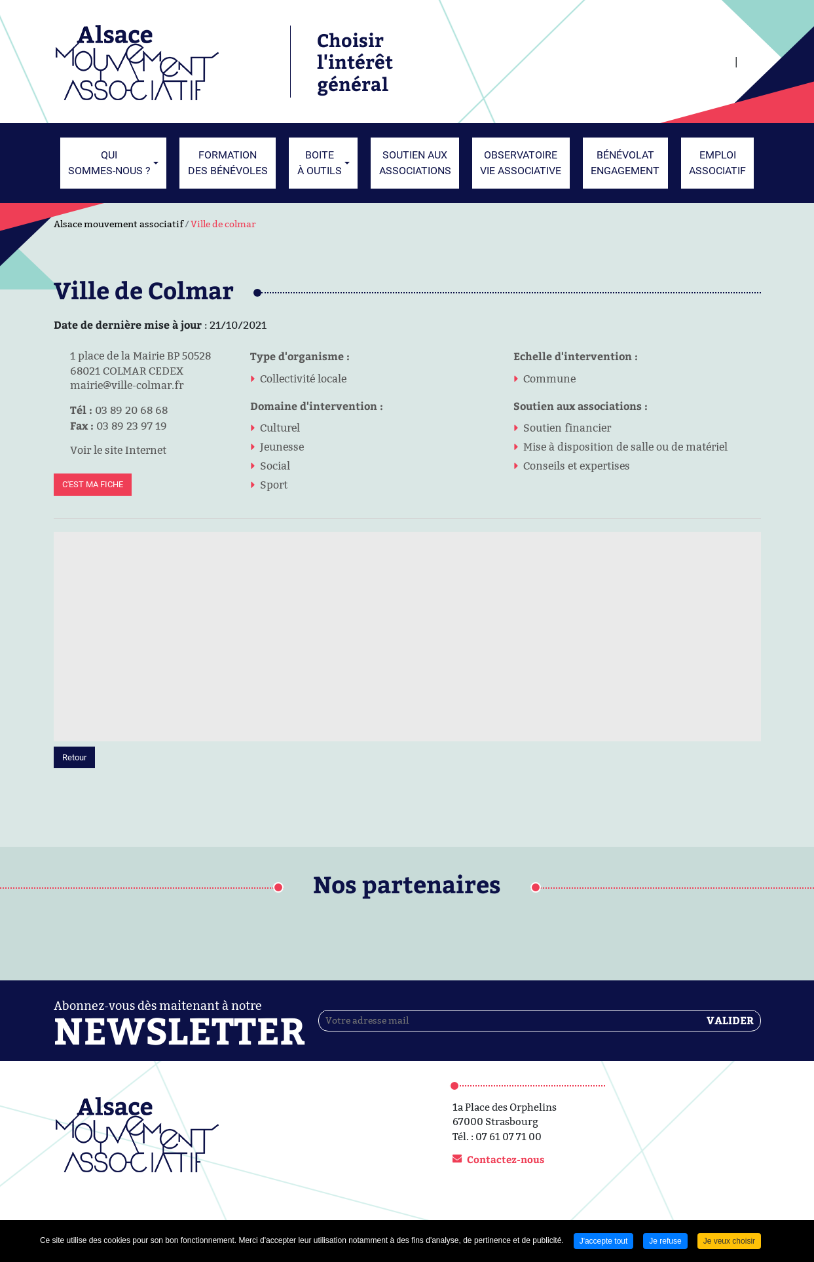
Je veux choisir (729, 1241)
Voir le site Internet (110, 449)
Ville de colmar (223, 224)
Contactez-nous (505, 1159)
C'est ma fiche (92, 484)
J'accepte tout (604, 1241)
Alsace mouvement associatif (118, 224)
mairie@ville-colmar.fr (118, 385)
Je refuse (665, 1241)
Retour (74, 757)
